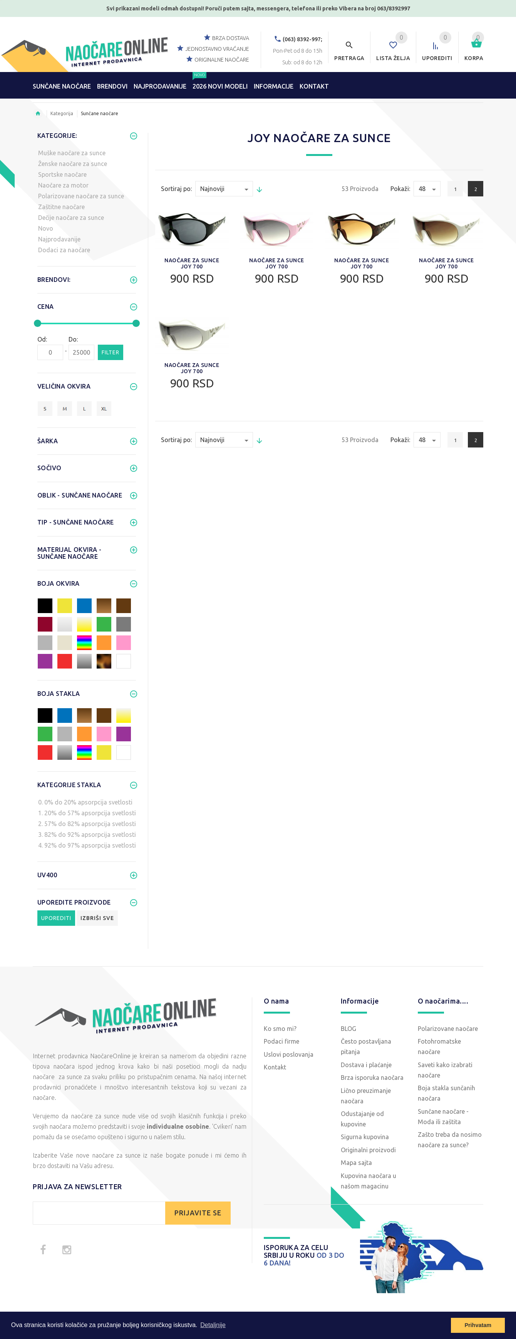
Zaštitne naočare (61, 206)
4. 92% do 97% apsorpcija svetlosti (87, 845)
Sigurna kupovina (365, 1136)
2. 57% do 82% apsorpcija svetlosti (87, 823)
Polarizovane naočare (448, 1028)
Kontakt (275, 1067)
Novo (45, 228)
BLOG (348, 1028)
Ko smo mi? (280, 1028)
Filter (110, 352)
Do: (73, 339)
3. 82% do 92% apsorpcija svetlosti (87, 834)
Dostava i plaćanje (366, 1064)
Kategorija (61, 113)
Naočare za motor (63, 185)
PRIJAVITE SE (197, 1213)
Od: (42, 339)
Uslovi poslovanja (288, 1054)
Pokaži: (400, 188)
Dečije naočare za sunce (71, 217)
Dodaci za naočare (64, 249)
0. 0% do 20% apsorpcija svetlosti (85, 802)
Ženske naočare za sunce (72, 163)
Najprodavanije (59, 239)
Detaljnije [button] (213, 1325)
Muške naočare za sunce (72, 152)
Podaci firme (281, 1041)
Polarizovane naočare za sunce (81, 196)
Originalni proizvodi (368, 1149)
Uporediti (56, 918)
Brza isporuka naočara (372, 1077)
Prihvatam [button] (477, 1325)
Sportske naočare (62, 174)
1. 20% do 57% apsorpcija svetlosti (87, 812)
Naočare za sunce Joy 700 (192, 263)
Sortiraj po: (176, 188)
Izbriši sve (97, 918)
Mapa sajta (356, 1162)
